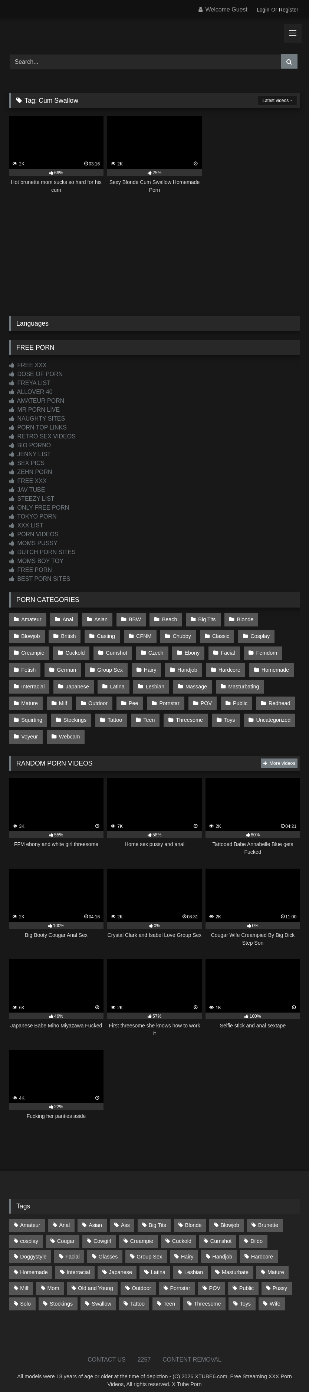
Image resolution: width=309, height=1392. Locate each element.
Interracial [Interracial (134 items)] (78, 1264)
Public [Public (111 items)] (246, 1279)
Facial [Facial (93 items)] (72, 1248)
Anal (67, 619)
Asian (99, 619)
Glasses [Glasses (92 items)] (108, 1248)
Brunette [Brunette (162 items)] (268, 1217)
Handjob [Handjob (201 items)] (222, 1248)
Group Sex (73, 666)
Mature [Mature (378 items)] (275, 1264)
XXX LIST (26, 525)
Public (236, 698)
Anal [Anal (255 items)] (64, 1217)
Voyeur (29, 729)
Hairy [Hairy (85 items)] (187, 1248)
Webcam (68, 729)
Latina (116, 682)
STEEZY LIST (32, 499)
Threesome (186, 713)
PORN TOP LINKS (38, 427)
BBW (133, 619)
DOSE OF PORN (36, 374)
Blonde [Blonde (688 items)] (193, 1217)
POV (202, 698)
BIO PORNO (30, 445)
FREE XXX (28, 365)
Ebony (146, 651)
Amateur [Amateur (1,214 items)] (30, 1217)
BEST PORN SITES (39, 579)
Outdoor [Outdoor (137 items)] (141, 1279)
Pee (132, 698)
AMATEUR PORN (36, 401)
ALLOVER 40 (31, 392)
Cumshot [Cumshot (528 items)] (221, 1232)
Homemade (236, 666)
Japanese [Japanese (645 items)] (120, 1264)
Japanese (76, 682)
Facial (181, 651)
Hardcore (191, 666)
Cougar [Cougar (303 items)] (66, 1232)
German (30, 666)
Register (288, 10)
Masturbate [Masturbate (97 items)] (235, 1264)
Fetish (257, 651)
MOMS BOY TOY (36, 561)
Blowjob (279, 619)
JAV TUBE (27, 490)
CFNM (103, 635)
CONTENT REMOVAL (191, 1351)
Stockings (74, 713)
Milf (62, 698)
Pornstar (167, 698)
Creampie (258, 635)
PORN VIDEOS (34, 534)
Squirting (31, 713)
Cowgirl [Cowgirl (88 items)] (102, 1232)
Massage (193, 682)
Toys (226, 713)
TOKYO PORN (33, 516)
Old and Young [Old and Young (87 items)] (95, 1279)
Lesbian (153, 682)
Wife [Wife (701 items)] (275, 1295)
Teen (147, 713)
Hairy (113, 666)
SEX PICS (27, 463)
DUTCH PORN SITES (42, 552)
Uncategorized (269, 713)
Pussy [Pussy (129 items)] (280, 1279)
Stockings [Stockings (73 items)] (61, 1295)
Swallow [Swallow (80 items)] (101, 1295)
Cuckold (30, 651)
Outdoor (96, 698)
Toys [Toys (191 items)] (245, 1295)
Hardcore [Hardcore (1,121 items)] (262, 1248)
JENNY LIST (30, 454)
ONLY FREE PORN (39, 507)
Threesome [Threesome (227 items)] (207, 1295)
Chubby (140, 635)
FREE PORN (30, 570)
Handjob (150, 666)
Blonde (241, 619)
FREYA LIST (29, 383)
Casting (65, 635)
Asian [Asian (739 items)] (95, 1217)
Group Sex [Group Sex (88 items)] (149, 1248)
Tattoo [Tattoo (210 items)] (137, 1295)
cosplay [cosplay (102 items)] (29, 1232)
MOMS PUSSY (33, 543)
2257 (144, 1351)
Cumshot (71, 651)
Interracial (33, 682)
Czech (110, 651)
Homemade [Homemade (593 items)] (33, 1264)
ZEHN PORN (30, 472)
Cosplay (217, 635)
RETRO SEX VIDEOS (42, 436)
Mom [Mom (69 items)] (53, 1279)
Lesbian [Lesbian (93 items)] (193, 1264)
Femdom (219, 651)
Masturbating (240, 682)
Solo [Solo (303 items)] (25, 1295)
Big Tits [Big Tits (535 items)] (157, 1217)
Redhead (275, 698)
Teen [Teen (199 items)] (169, 1295)
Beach (167, 619)
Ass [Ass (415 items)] (125, 1217)
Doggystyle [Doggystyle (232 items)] (33, 1248)
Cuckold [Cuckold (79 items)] (181, 1232)
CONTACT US (107, 1351)
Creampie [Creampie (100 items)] (141, 1232)
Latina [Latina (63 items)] (158, 1264)
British (28, 635)
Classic (178, 635)
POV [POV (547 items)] (214, 1279)
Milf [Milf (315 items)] (24, 1279)
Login (263, 10)
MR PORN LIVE (34, 410)
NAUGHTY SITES (37, 418)
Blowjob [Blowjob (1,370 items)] (229, 1217)
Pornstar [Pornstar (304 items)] (180, 1279)
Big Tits (204, 619)
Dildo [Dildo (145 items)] (256, 1232)
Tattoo (113, 713)
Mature (29, 698)
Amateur (31, 619)
